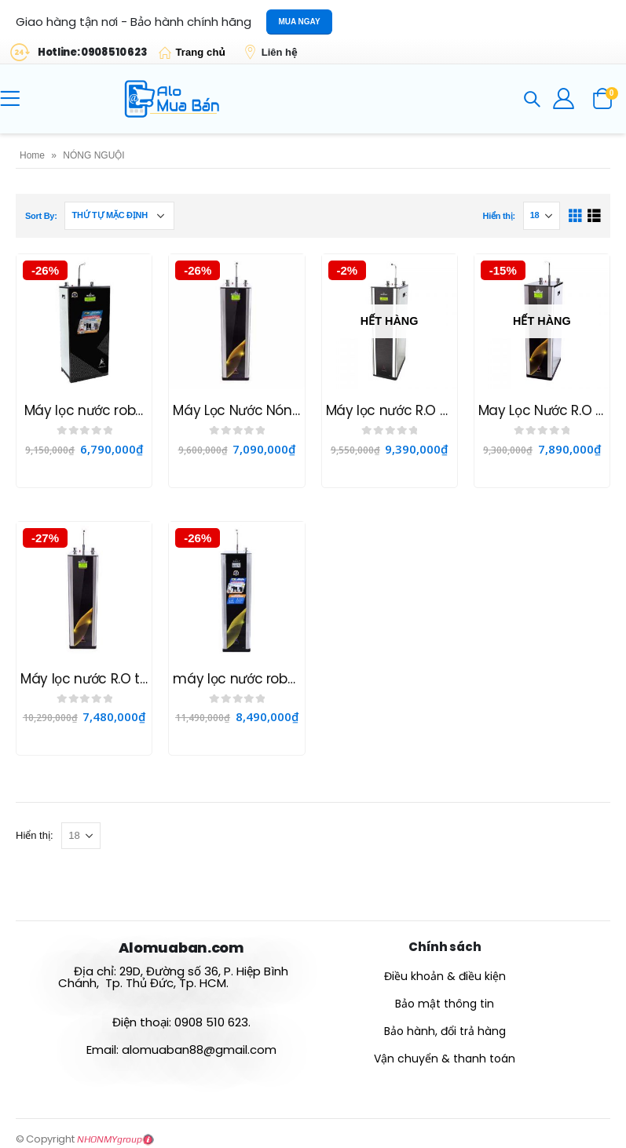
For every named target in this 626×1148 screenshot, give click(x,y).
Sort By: (41, 215)
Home (32, 155)
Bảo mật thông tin (444, 1003)
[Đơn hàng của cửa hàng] (119, 216)
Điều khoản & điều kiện (445, 976)
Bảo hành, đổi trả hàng (445, 1031)
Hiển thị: (498, 215)
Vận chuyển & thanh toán (444, 1058)
